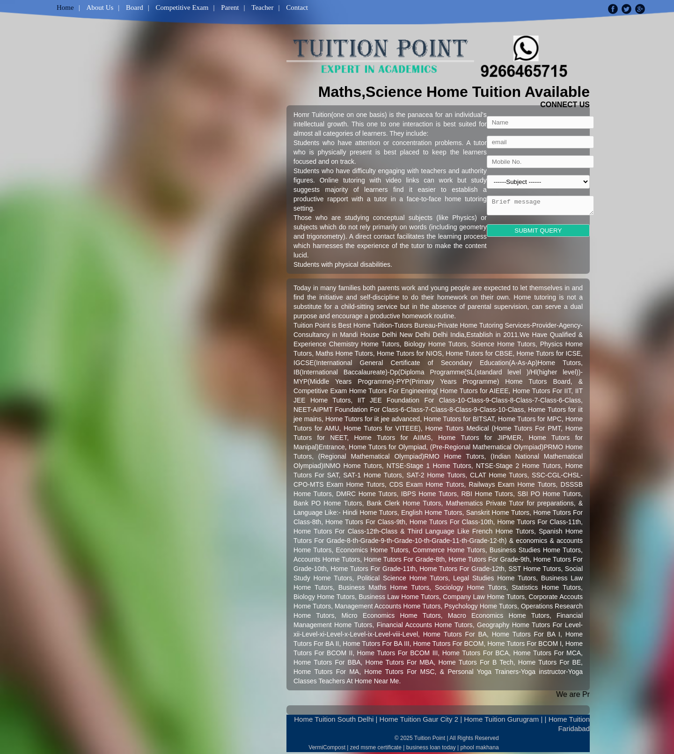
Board (134, 7)
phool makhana (480, 747)
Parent (230, 7)
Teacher (262, 7)
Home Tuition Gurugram (501, 719)
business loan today (431, 747)
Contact (297, 7)
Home (65, 7)
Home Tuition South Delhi (334, 719)
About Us (99, 7)
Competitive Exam (182, 7)
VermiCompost (326, 747)
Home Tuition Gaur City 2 (419, 719)
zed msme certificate (376, 747)
